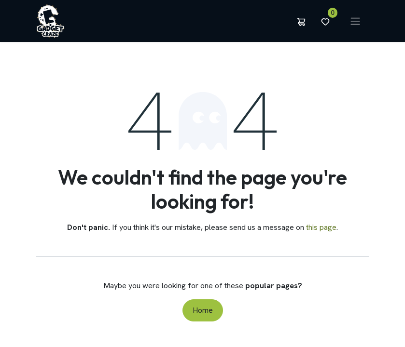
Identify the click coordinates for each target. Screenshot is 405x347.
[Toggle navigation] (355, 21)
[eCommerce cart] (301, 21)
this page (321, 227)
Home (203, 310)
